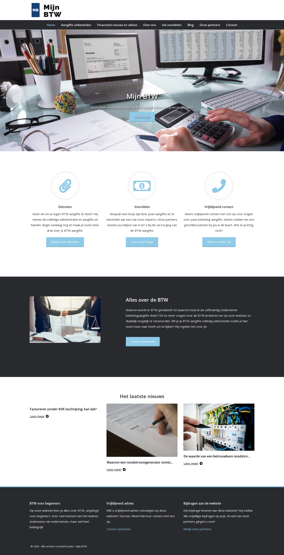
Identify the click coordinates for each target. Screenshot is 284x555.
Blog (191, 25)
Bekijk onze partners (197, 529)
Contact (231, 25)
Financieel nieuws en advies (117, 25)
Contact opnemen (118, 529)
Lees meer (39, 416)
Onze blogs (142, 116)
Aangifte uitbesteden (76, 25)
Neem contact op (219, 242)
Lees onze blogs (142, 242)
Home (51, 25)
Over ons (149, 25)
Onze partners (210, 25)
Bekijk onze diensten (65, 242)
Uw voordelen (172, 25)
